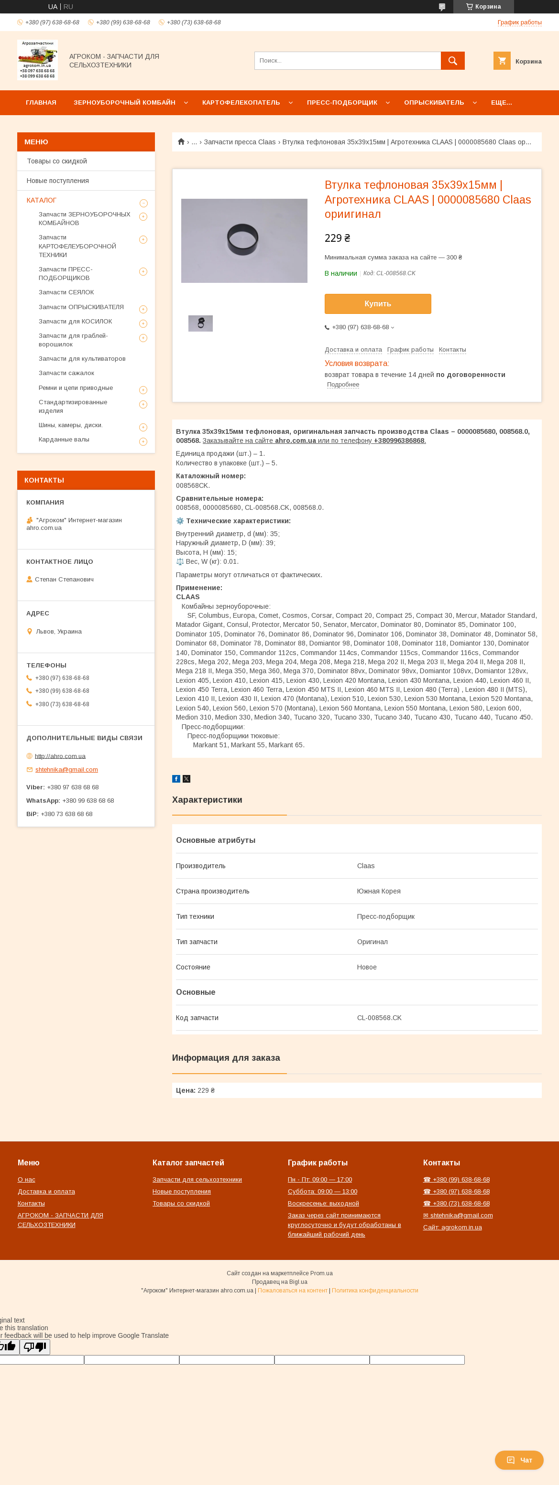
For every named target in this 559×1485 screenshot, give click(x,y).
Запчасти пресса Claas (240, 142)
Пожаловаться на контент (293, 1290)
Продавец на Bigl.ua (279, 1282)
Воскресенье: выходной (323, 1203)
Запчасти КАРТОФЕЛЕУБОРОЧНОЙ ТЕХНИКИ (77, 246)
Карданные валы (64, 439)
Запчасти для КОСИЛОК (75, 321)
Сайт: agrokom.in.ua (452, 1227)
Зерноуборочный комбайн (124, 102)
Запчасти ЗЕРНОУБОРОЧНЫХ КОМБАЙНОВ (85, 218)
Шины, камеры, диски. (71, 425)
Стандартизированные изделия (73, 406)
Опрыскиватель (434, 102)
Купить (378, 304)
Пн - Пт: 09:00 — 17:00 (320, 1179)
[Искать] (453, 61)
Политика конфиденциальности (375, 1290)
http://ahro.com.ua (60, 755)
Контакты (31, 1203)
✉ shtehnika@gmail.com (458, 1215)
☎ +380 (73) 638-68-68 (456, 1203)
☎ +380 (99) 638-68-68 (456, 1179)
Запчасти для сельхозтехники (197, 1179)
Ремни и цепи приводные (76, 387)
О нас (26, 1179)
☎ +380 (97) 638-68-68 (456, 1191)
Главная (41, 102)
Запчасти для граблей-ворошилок (73, 340)
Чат (519, 1460)
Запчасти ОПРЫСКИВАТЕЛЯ (81, 307)
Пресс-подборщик (342, 102)
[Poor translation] (35, 1347)
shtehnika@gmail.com (66, 769)
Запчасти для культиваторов (82, 358)
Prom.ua (321, 1273)
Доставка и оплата (46, 1191)
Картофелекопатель (241, 102)
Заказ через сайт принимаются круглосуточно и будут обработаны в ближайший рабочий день (344, 1225)
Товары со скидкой (57, 161)
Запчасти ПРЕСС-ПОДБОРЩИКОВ (66, 273)
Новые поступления (58, 180)
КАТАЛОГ (41, 200)
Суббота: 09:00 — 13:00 (322, 1191)
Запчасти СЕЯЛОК (66, 292)
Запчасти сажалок (66, 373)
